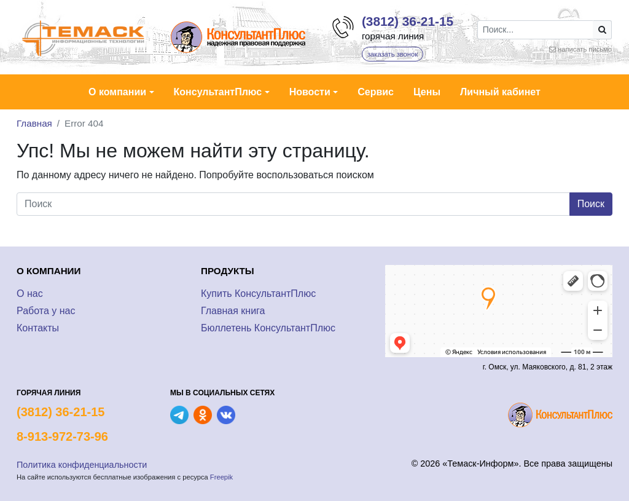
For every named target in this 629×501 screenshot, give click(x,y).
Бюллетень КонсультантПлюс (268, 328)
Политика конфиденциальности (82, 465)
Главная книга (233, 311)
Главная (34, 123)
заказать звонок (392, 54)
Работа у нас (46, 311)
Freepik (221, 477)
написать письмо (585, 49)
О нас (30, 293)
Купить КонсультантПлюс (258, 293)
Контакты (38, 328)
